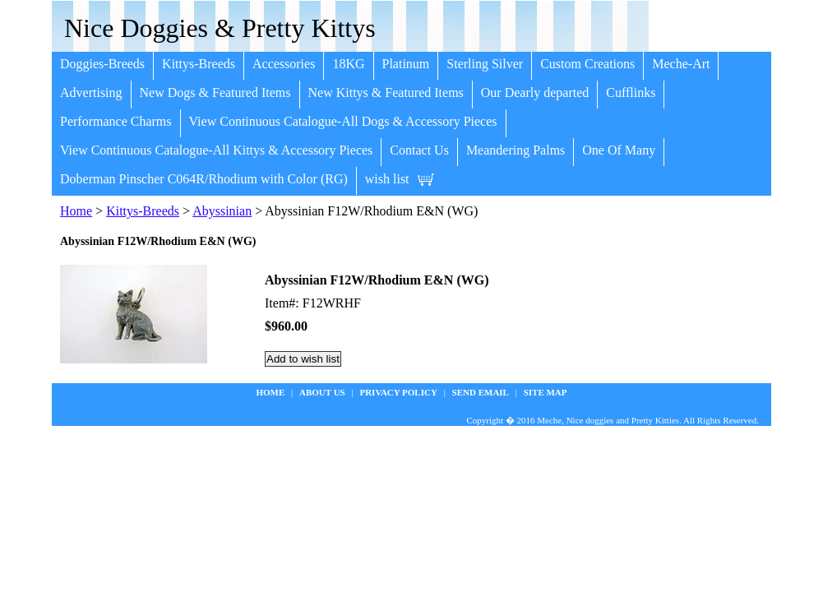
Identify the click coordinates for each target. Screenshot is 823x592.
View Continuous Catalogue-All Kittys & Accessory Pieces (216, 150)
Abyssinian (222, 211)
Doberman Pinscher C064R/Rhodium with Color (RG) (204, 179)
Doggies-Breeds (102, 64)
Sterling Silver (484, 64)
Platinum (406, 64)
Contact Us (419, 150)
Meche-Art (681, 64)
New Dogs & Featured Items (215, 92)
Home (76, 211)
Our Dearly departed (535, 92)
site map (545, 392)
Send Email (480, 392)
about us (322, 392)
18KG (348, 64)
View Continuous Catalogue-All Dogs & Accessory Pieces (343, 121)
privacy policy (398, 392)
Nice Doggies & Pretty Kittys (220, 28)
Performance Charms (116, 121)
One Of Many (618, 150)
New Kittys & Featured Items (386, 92)
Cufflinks (630, 92)
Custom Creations (587, 64)
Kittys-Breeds (198, 64)
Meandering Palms (515, 150)
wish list (387, 179)
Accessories (283, 64)
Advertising (91, 92)
